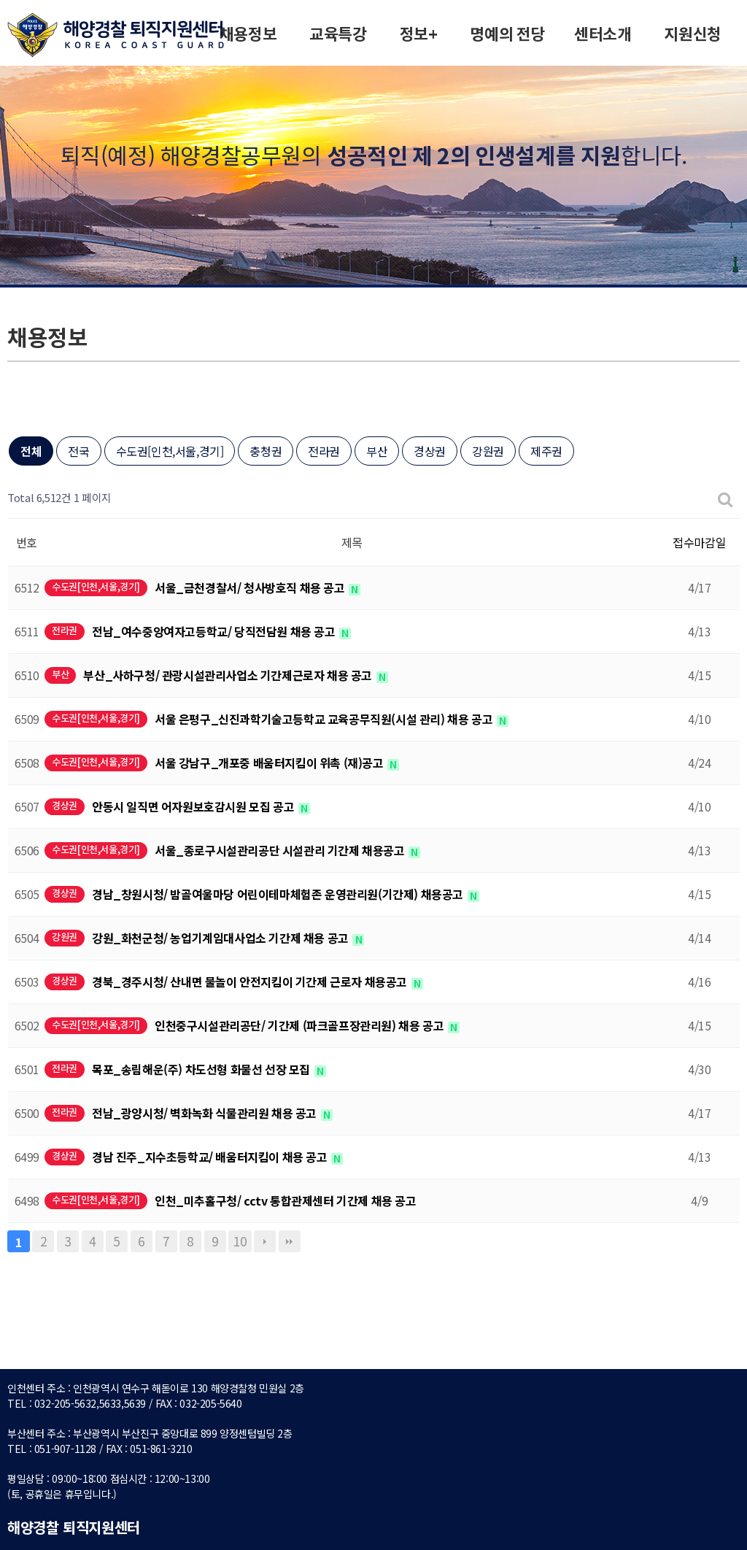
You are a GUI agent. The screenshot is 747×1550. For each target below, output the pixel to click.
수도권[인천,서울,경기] (170, 451)
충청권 (265, 451)
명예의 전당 (507, 35)
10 (240, 1241)
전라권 (324, 451)
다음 (265, 1241)
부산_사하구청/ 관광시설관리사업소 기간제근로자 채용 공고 (228, 675)
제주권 (546, 451)
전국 (78, 451)
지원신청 (692, 35)
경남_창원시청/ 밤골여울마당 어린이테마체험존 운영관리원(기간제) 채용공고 (279, 894)
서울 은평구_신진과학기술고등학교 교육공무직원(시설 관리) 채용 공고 (325, 719)
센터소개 (602, 35)
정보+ (419, 35)
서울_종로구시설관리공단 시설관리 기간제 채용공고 (281, 850)
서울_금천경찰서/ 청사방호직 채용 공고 (251, 587)
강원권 (488, 451)
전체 (31, 451)
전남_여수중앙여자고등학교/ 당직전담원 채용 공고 (215, 631)
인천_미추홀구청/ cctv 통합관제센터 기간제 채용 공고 (286, 1200)
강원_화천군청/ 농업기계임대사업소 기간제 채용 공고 (221, 937)
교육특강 (337, 35)
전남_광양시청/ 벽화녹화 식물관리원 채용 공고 (206, 1113)
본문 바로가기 (0, 0)
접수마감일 (699, 542)
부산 (376, 451)
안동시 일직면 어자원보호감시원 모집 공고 (194, 806)
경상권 (430, 451)
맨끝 (290, 1241)
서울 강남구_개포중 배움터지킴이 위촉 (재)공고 (270, 762)
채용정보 (248, 35)
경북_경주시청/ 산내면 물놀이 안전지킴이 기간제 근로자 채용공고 (251, 981)
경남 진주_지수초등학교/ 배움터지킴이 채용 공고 (211, 1156)
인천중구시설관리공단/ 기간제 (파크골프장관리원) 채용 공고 (300, 1025)
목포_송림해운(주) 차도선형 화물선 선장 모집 (202, 1069)
